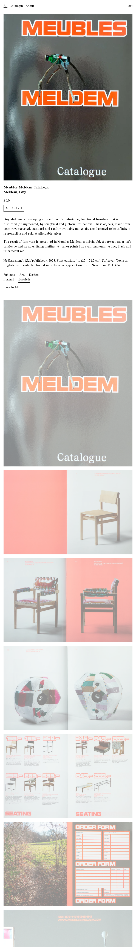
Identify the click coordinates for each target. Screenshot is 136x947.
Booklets (24, 279)
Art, (22, 275)
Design (34, 275)
